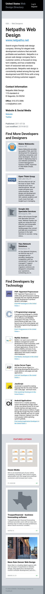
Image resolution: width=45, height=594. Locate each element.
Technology (21, 589)
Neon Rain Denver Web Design (21, 562)
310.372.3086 (18, 101)
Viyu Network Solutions (24, 245)
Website (9, 114)
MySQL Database (21, 338)
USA (7, 23)
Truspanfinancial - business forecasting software (20, 516)
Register (34, 7)
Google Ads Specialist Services (27, 210)
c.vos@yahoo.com (13, 104)
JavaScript (19, 384)
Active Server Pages (23, 365)
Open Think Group (26, 176)
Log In (33, 4)
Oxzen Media (14, 470)
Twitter (9, 117)
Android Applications (23, 400)
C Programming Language (25, 312)
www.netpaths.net (17, 40)
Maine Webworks (26, 144)
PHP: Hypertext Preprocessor (26, 292)
